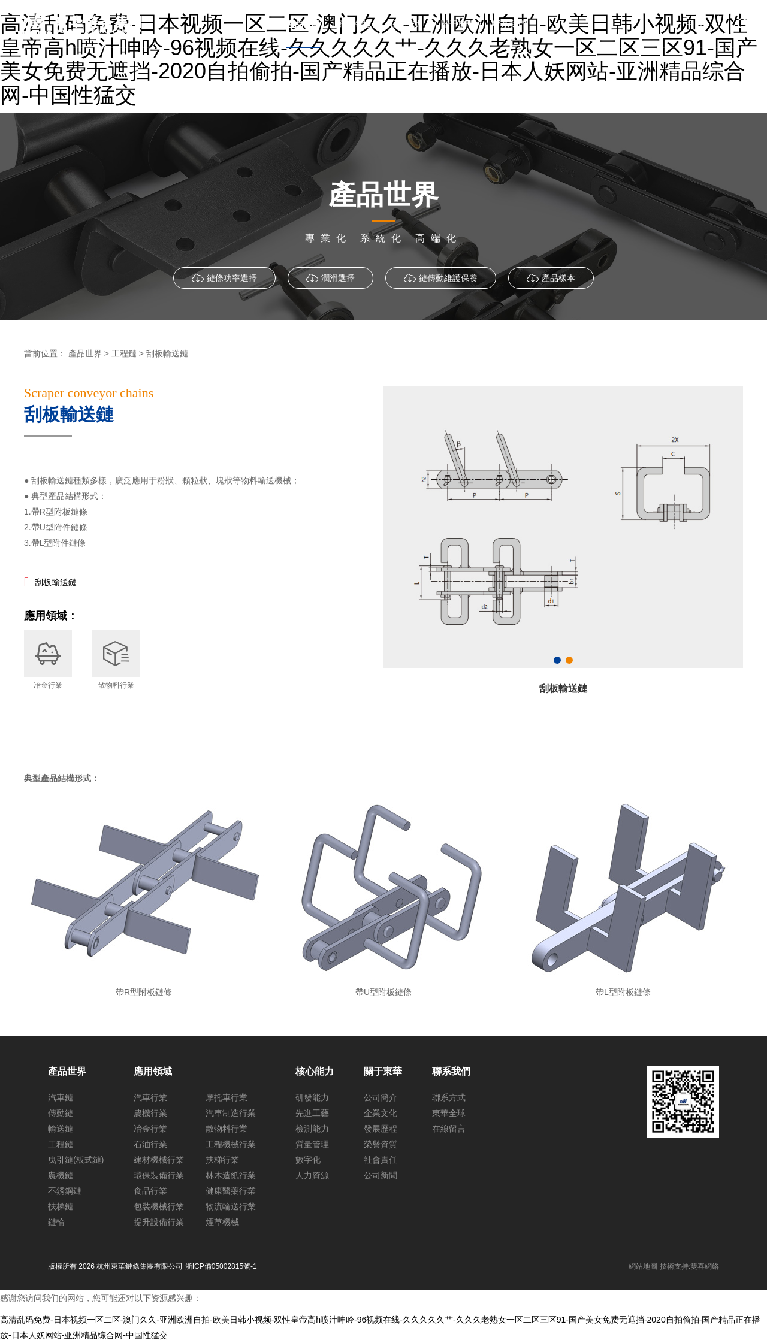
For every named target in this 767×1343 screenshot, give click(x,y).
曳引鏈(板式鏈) (76, 1159)
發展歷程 (380, 1128)
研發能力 (312, 1097)
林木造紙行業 (231, 1175)
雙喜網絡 (704, 1266)
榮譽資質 (380, 1144)
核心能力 (314, 1071)
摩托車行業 (226, 1097)
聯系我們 (451, 1071)
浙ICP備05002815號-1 (221, 1266)
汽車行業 (150, 1097)
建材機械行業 (159, 1159)
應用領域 (153, 1071)
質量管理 (312, 1144)
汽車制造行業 (231, 1113)
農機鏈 (60, 1175)
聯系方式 (449, 1097)
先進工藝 (312, 1113)
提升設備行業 (159, 1222)
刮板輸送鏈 (56, 582)
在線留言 (449, 1128)
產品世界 (67, 1071)
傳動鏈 (60, 1113)
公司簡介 (380, 1097)
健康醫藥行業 (231, 1191)
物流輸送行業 (231, 1206)
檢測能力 (312, 1128)
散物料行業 (226, 1128)
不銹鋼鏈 (64, 1191)
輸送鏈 (60, 1128)
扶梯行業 (222, 1159)
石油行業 (150, 1144)
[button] (557, 660)
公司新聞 (380, 1175)
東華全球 (449, 1113)
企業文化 (380, 1113)
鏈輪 (56, 1222)
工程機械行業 (231, 1144)
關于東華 (383, 1071)
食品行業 (150, 1191)
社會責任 (380, 1159)
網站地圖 (643, 1266)
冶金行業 (150, 1128)
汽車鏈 (60, 1097)
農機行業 (150, 1113)
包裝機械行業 (159, 1206)
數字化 (308, 1159)
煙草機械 (222, 1222)
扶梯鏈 (60, 1206)
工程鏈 (60, 1144)
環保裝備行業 (159, 1175)
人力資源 (312, 1175)
